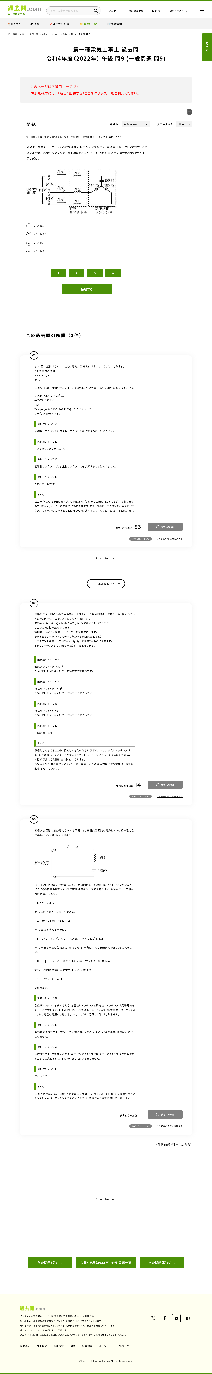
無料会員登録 (136, 10)
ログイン (156, 10)
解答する (87, 289)
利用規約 (87, 1346)
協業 (73, 1346)
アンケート (115, 10)
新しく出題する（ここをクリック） (84, 93)
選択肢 (114, 124)
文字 (165, 124)
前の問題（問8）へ (50, 1262)
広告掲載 (42, 1346)
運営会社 (25, 1346)
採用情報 (59, 1346)
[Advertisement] (106, 1227)
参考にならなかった (140, 538)
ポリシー (104, 1346)
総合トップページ (179, 10)
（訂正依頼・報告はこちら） (110, 136)
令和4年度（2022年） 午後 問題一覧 (105, 1262)
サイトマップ (122, 1346)
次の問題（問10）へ (162, 1262)
